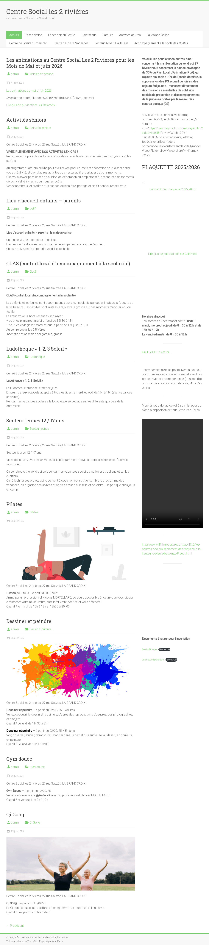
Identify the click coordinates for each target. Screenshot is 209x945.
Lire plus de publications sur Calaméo (30, 105)
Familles (107, 35)
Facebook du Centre (61, 35)
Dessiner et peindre (28, 621)
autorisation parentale (153, 659)
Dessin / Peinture (40, 629)
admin (15, 74)
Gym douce (19, 759)
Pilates (14, 504)
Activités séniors (26, 120)
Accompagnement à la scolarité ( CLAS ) (161, 43)
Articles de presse (41, 74)
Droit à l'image (149, 649)
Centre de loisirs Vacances (71, 43)
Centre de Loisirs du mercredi (28, 43)
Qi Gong (15, 814)
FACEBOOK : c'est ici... (156, 352)
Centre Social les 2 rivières (47, 11)
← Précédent (15, 925)
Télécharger (164, 649)
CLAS (33, 271)
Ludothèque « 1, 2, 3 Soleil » (36, 349)
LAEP (32, 208)
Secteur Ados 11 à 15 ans (111, 43)
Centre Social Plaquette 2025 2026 (172, 189)
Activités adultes (130, 35)
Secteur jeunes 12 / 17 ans (35, 420)
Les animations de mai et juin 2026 (29, 90)
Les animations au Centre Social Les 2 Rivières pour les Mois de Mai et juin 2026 (70, 63)
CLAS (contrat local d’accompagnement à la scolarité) (68, 263)
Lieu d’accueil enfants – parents (43, 200)
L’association (33, 35)
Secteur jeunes (39, 428)
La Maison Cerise (158, 35)
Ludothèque (88, 35)
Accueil (14, 35)
